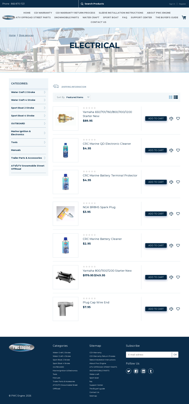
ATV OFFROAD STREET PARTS (33, 17)
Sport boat (110, 17)
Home (26, 12)
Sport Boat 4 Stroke (22, 115)
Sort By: (61, 97)
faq (124, 17)
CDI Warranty (43, 12)
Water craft (90, 17)
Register (182, 4)
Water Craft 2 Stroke (23, 92)
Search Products (94, 3)
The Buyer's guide (166, 17)
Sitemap (93, 396)
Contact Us (98, 22)
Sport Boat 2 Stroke (22, 107)
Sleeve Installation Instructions (121, 12)
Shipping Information (69, 86)
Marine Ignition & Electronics (21, 133)
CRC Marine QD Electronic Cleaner (107, 143)
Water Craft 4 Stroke (23, 100)
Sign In (172, 4)
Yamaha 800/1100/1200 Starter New (107, 270)
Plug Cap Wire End (96, 302)
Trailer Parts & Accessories (26, 158)
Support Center (141, 17)
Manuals (16, 150)
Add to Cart (156, 118)
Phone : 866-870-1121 (13, 3)
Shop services (26, 35)
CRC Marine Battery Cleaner (102, 239)
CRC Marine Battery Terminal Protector (110, 175)
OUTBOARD (18, 123)
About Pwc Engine (158, 12)
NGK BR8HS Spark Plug (99, 207)
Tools (14, 142)
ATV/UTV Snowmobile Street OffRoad (27, 167)
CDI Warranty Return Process (75, 12)
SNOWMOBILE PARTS (66, 17)
